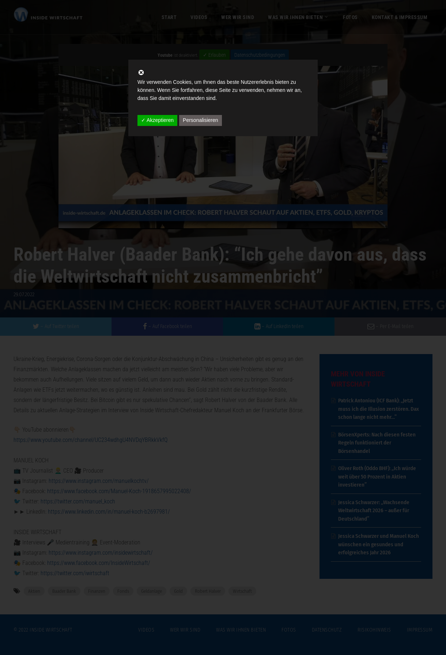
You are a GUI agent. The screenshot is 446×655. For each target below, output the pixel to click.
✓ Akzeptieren (157, 120)
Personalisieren (200, 120)
